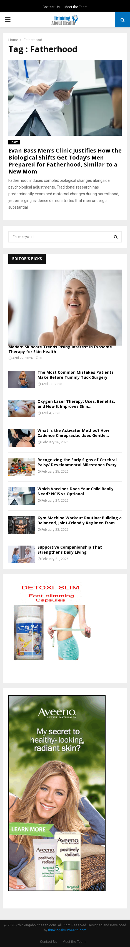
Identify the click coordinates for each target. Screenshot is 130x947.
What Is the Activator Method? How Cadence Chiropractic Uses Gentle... (73, 433)
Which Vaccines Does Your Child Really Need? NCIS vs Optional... (76, 491)
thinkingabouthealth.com (67, 930)
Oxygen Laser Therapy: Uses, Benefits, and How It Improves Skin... (76, 404)
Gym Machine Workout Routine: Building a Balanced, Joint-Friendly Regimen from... (80, 520)
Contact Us (51, 7)
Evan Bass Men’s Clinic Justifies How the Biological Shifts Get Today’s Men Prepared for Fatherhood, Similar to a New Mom (65, 161)
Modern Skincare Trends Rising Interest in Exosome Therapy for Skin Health (60, 349)
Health (14, 142)
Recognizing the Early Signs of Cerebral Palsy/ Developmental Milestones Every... (79, 462)
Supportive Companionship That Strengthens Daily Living (70, 549)
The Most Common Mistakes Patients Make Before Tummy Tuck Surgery (76, 375)
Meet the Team (76, 7)
